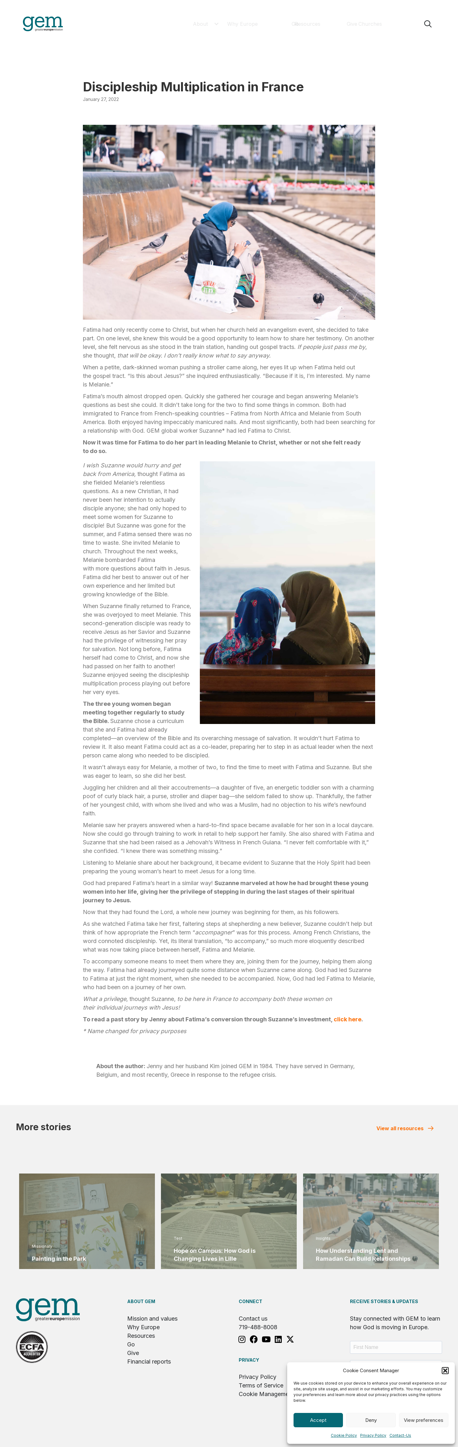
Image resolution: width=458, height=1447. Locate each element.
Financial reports (149, 1361)
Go (131, 1344)
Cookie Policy (344, 1435)
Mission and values (152, 1318)
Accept (318, 1420)
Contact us (253, 1318)
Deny (371, 1420)
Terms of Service (261, 1385)
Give (133, 1353)
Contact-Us (400, 1435)
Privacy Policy (373, 1435)
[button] (445, 1370)
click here (347, 1019)
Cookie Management (266, 1394)
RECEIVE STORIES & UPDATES (384, 1301)
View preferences (423, 1420)
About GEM (141, 1301)
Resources (141, 1335)
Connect (250, 1301)
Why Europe (143, 1327)
